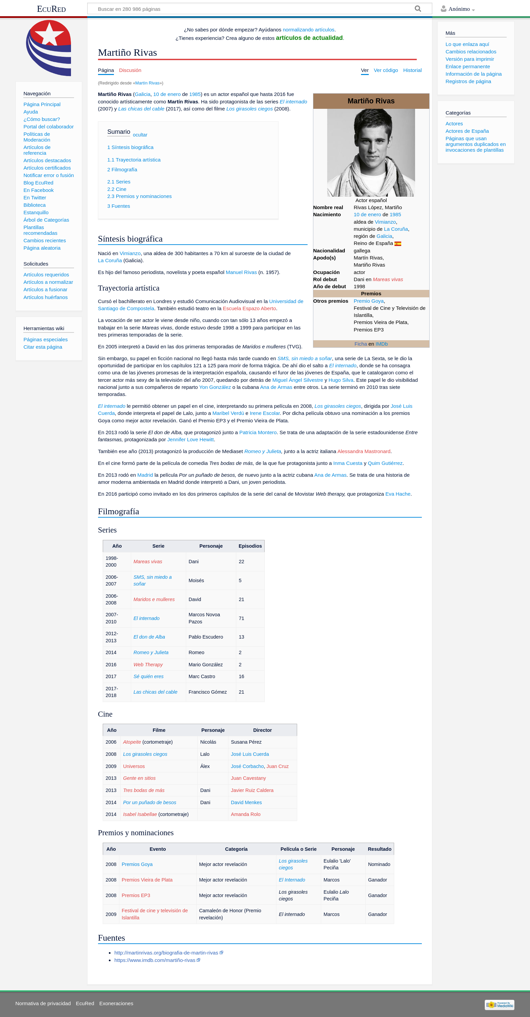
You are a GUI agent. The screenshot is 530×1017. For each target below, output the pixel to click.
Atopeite (132, 742)
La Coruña (396, 229)
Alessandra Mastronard (363, 451)
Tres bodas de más (144, 790)
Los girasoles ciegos (249, 108)
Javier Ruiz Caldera (252, 790)
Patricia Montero (258, 432)
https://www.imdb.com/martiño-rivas (154, 960)
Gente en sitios (139, 778)
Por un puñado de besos (149, 802)
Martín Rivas (147, 82)
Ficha (361, 344)
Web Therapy (148, 664)
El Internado (292, 880)
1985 (395, 214)
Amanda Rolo (245, 814)
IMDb (382, 344)
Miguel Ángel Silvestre (297, 380)
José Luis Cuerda (250, 754)
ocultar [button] (140, 135)
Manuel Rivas (241, 272)
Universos (134, 766)
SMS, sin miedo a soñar (305, 358)
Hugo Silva (341, 380)
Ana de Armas (276, 387)
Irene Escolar (265, 413)
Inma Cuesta (347, 463)
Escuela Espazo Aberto (249, 308)
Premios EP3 (136, 895)
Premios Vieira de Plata (147, 880)
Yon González (215, 387)
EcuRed (51, 9)
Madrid (145, 475)
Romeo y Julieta (262, 451)
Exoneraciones (116, 1003)
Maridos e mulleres (154, 599)
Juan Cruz (277, 766)
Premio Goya (369, 301)
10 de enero (367, 214)
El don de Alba (149, 637)
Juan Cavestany (248, 778)
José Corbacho (247, 766)
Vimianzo (385, 222)
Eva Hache (397, 494)
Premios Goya (137, 864)
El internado (293, 101)
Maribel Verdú (228, 413)
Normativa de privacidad (43, 1003)
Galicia (384, 236)
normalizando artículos (309, 29)
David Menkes (246, 802)
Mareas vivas (388, 279)
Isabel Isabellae (140, 814)
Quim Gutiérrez (385, 463)
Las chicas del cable (141, 108)
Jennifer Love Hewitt (190, 439)
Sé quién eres (149, 676)
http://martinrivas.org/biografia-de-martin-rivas (166, 953)
